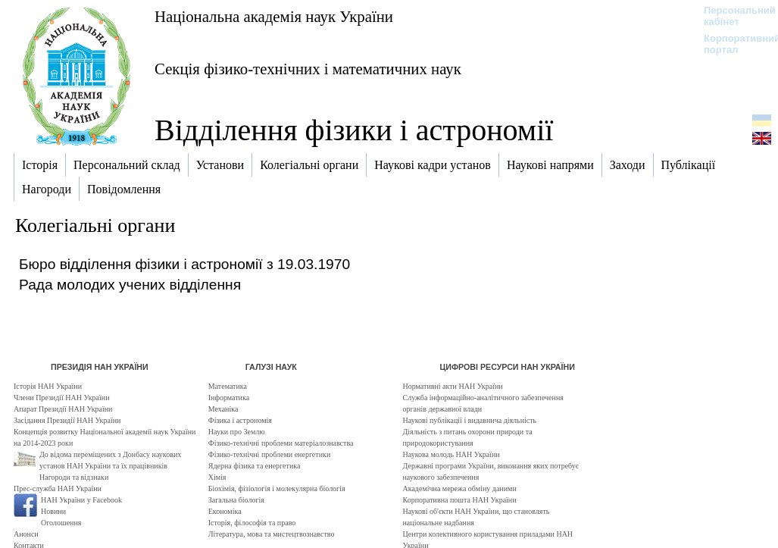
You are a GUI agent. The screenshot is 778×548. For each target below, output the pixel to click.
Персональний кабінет (732, 16)
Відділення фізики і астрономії (354, 130)
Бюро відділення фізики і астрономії (141, 264)
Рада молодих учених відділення (130, 285)
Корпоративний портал (732, 44)
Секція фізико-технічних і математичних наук (308, 68)
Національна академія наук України (274, 16)
